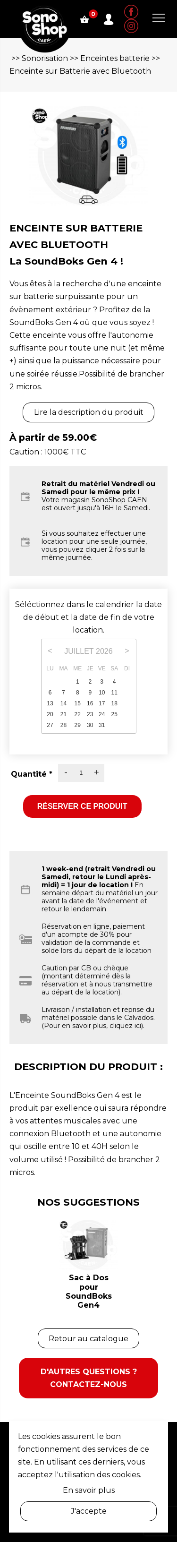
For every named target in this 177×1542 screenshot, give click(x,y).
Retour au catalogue (88, 1338)
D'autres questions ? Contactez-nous (89, 1378)
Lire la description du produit (88, 412)
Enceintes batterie (115, 58)
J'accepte (89, 1511)
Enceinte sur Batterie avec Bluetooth (80, 71)
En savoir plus (89, 1490)
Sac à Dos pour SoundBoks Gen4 (89, 1291)
